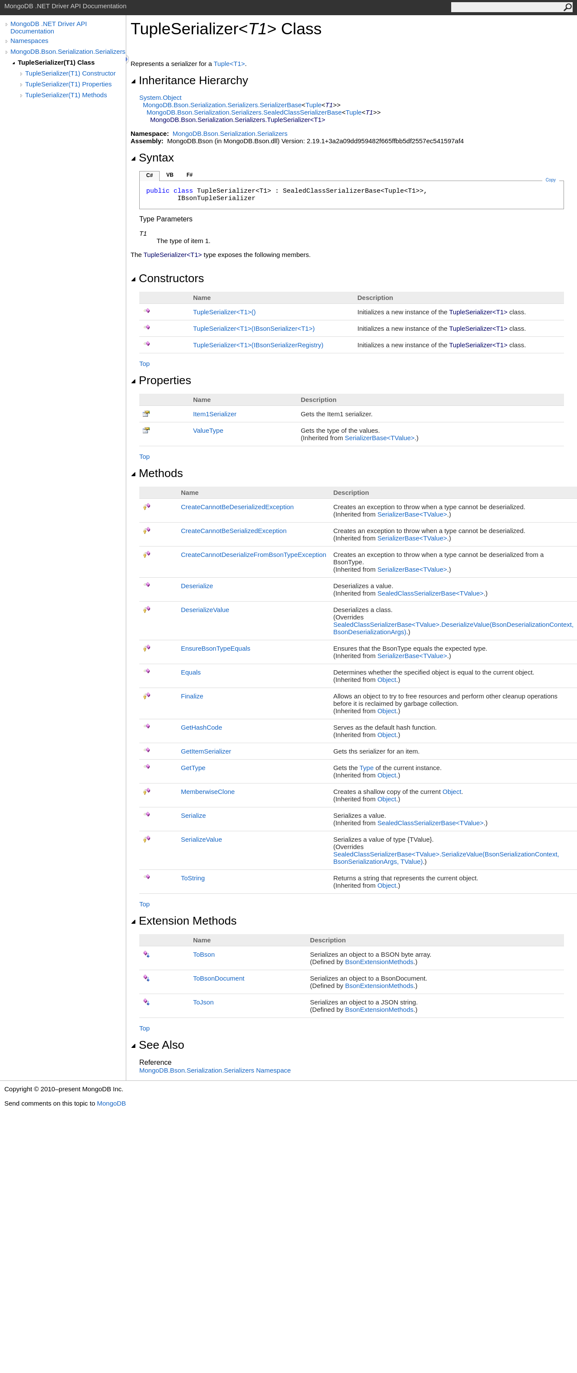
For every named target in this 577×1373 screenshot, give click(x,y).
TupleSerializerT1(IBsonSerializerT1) (254, 328)
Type (367, 767)
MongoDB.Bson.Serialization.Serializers (67, 51)
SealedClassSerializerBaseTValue (430, 593)
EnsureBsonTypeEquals (215, 648)
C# (149, 175)
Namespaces (29, 40)
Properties (161, 380)
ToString (193, 878)
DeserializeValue (205, 609)
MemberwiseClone (208, 791)
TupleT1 (229, 63)
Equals (191, 672)
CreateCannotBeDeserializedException (237, 506)
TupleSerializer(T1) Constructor (70, 73)
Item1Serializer (214, 414)
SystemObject (160, 97)
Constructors (167, 278)
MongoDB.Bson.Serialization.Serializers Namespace (215, 1070)
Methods (157, 473)
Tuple (313, 105)
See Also (157, 1044)
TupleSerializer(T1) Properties (68, 84)
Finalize (192, 696)
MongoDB (111, 1103)
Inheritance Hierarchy (189, 80)
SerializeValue (201, 839)
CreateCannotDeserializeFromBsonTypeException (253, 554)
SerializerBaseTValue (380, 437)
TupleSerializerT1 (224, 312)
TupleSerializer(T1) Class (56, 62)
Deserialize (197, 585)
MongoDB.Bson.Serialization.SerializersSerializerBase (222, 105)
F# (190, 175)
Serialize (193, 815)
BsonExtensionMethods (379, 961)
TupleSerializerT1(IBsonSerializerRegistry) (258, 345)
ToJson (203, 1002)
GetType (193, 767)
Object (386, 679)
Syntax (152, 157)
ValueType (208, 430)
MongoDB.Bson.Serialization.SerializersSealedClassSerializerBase (244, 112)
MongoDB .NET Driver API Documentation (48, 27)
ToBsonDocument (218, 978)
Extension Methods (184, 920)
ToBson (204, 954)
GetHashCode (201, 727)
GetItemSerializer (206, 751)
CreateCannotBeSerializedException (233, 530)
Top (144, 363)
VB (170, 175)
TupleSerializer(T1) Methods (66, 95)
